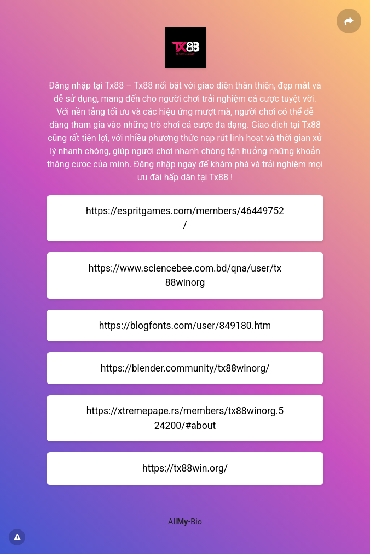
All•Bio (185, 522)
